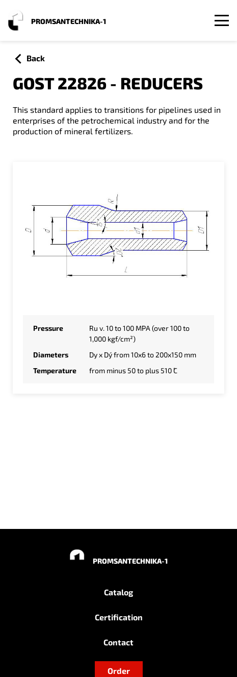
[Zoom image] (118, 236)
